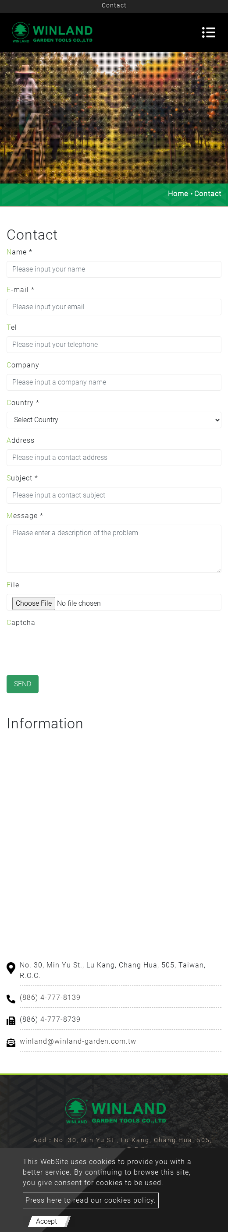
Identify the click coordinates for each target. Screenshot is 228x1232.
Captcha (21, 622)
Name (19, 252)
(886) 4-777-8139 (50, 997)
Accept (46, 1221)
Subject (22, 478)
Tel (12, 327)
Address (21, 440)
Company (23, 365)
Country (23, 403)
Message (25, 516)
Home (178, 194)
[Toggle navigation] (208, 32)
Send (22, 684)
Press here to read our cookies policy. (90, 1200)
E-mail (21, 290)
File (13, 585)
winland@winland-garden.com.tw (78, 1041)
